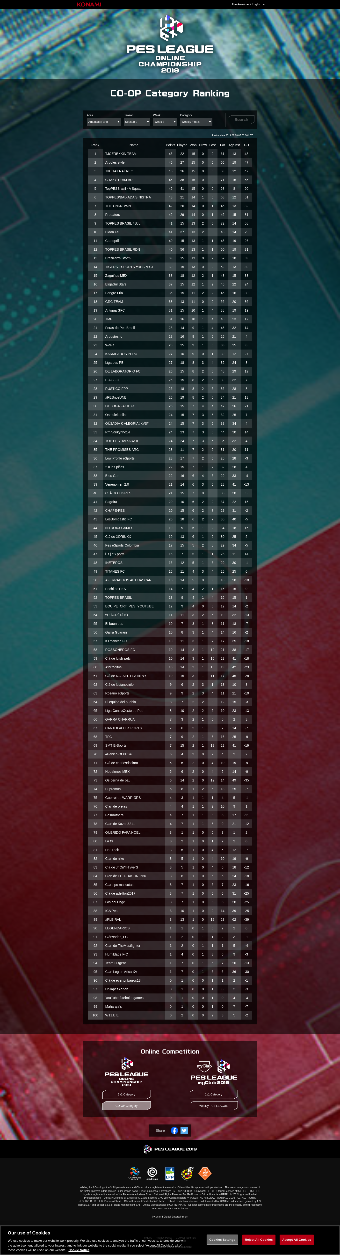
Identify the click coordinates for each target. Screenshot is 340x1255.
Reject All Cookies (259, 1239)
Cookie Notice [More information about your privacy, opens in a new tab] (78, 1250)
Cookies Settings (222, 1239)
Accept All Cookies (296, 1239)
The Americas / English (246, 4)
